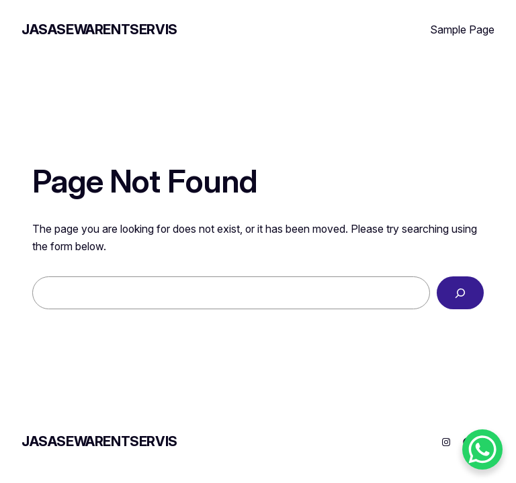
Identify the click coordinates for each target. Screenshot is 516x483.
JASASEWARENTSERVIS (99, 29)
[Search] (460, 292)
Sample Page (462, 29)
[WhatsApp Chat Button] (482, 449)
